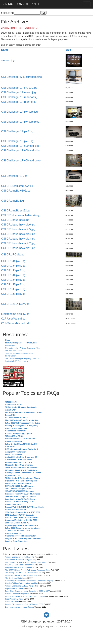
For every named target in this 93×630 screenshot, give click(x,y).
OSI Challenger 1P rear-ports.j (19, 97)
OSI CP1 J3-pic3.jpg (13, 284)
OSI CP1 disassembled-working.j (20, 215)
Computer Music (12, 602)
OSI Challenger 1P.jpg (14, 175)
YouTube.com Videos (14, 351)
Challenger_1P (31, 28)
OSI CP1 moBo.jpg (12, 200)
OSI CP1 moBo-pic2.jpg (15, 210)
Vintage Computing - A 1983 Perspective (21, 586)
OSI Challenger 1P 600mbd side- (20, 150)
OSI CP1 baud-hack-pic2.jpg (18, 243)
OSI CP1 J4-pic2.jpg (13, 275)
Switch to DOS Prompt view (16, 361)
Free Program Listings (14, 599)
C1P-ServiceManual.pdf (15, 323)
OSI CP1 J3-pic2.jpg (13, 289)
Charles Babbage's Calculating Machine (21, 583)
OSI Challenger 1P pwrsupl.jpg (19, 111)
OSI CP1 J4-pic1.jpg (13, 279)
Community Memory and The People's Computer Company (29, 581)
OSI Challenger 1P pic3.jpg (17, 131)
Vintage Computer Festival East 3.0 (19, 557)
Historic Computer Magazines (17, 594)
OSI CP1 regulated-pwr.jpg (17, 186)
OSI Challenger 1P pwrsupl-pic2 (20, 121)
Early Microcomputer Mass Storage (19, 607)
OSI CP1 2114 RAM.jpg (15, 303)
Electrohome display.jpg (15, 313)
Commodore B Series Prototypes (18, 560)
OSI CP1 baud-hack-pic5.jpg (18, 229)
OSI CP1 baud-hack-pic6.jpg (18, 224)
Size (68, 49)
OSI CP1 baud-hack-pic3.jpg (18, 238)
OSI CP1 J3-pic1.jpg (13, 293)
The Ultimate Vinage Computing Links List (22, 358)
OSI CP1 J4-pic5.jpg (13, 261)
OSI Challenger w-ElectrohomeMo (21, 76)
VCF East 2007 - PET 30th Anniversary (21, 575)
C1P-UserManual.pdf (13, 318)
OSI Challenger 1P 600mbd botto (20, 160)
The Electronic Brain (13, 578)
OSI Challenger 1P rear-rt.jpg (18, 92)
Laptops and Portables (14, 589)
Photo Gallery (10, 356)
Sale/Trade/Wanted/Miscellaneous (19, 353)
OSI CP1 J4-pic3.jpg (13, 270)
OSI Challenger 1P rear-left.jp (18, 101)
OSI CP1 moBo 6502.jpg (15, 190)
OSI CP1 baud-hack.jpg (15, 219)
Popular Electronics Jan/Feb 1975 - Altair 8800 (24, 604)
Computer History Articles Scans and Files (22, 348)
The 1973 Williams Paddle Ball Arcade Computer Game (28, 570)
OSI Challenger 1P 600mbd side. (20, 145)
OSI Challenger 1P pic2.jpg (17, 141)
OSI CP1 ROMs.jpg (12, 254)
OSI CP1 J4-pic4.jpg (13, 265)
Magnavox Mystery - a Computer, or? (20, 567)
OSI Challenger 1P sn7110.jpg (19, 87)
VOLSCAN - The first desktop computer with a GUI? (26, 562)
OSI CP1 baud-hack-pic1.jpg (18, 248)
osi (20, 28)
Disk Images (10, 345)
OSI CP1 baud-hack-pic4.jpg (18, 234)
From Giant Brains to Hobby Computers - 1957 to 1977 (27, 591)
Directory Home (8, 28)
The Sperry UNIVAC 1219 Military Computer (23, 573)
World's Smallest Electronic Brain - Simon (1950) (25, 596)
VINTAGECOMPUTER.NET (21, 4)
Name (5, 49)
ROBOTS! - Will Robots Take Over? (19, 565)
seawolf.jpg (8, 60)
